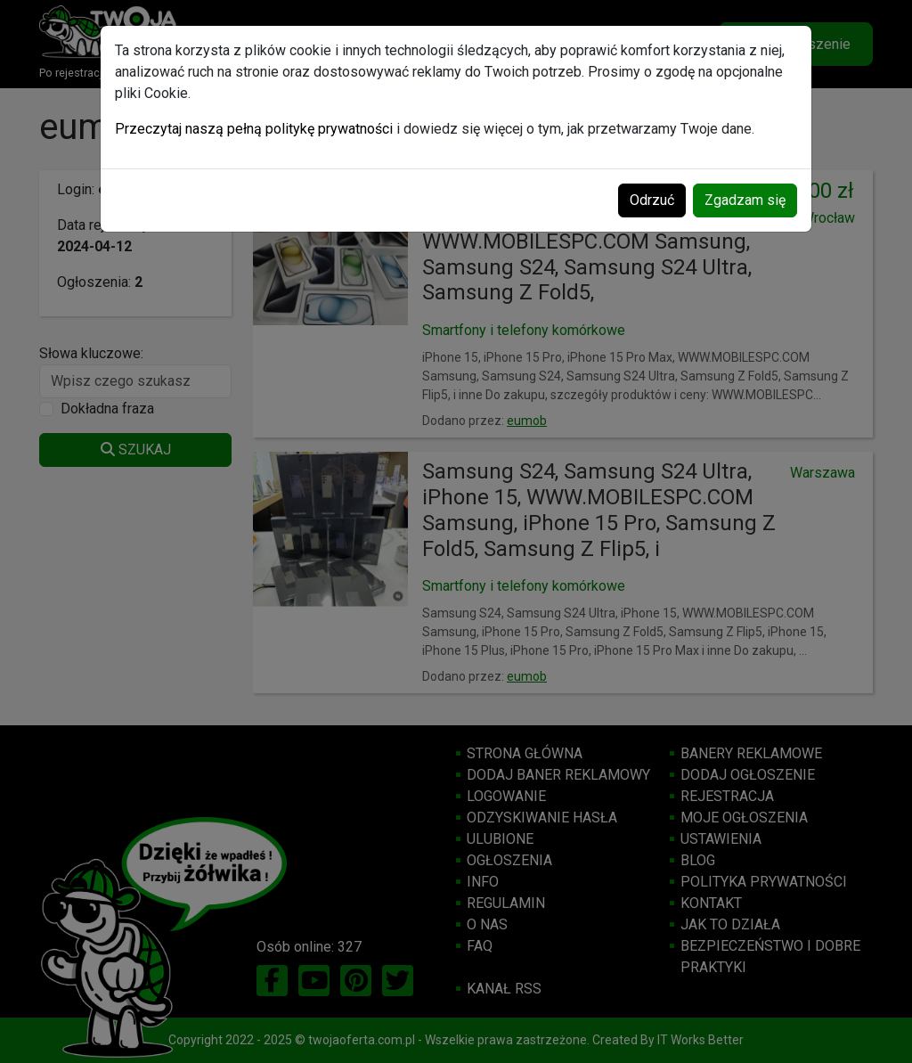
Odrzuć (652, 200)
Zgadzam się (745, 200)
